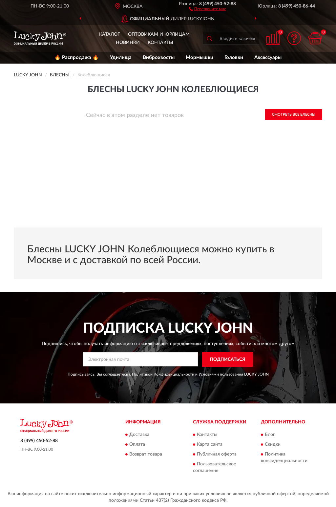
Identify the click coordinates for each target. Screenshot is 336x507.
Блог (270, 435)
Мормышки (199, 57)
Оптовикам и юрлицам (159, 34)
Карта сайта (209, 444)
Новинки (128, 42)
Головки (233, 57)
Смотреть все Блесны (293, 114)
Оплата (137, 444)
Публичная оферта (217, 454)
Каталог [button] (109, 34)
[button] (207, 8)
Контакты (160, 42)
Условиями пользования (221, 374)
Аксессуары (268, 57)
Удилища (121, 57)
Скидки (273, 444)
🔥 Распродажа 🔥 (76, 57)
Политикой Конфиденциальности (163, 374)
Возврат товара (145, 454)
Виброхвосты (159, 57)
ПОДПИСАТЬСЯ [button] (227, 359)
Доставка (139, 435)
